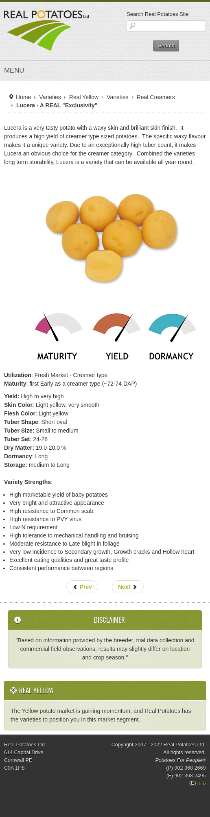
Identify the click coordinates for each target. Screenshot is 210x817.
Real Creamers (156, 97)
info (201, 783)
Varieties (50, 97)
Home (23, 97)
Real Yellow (83, 97)
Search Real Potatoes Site (157, 14)
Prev (82, 587)
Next (128, 587)
